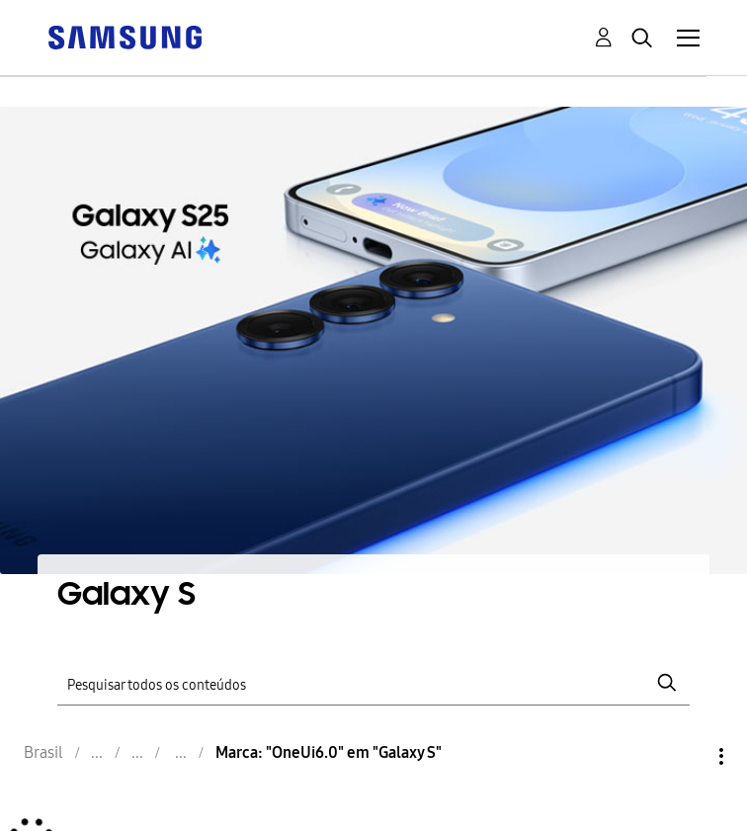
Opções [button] (687, 756)
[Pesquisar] (373, 682)
